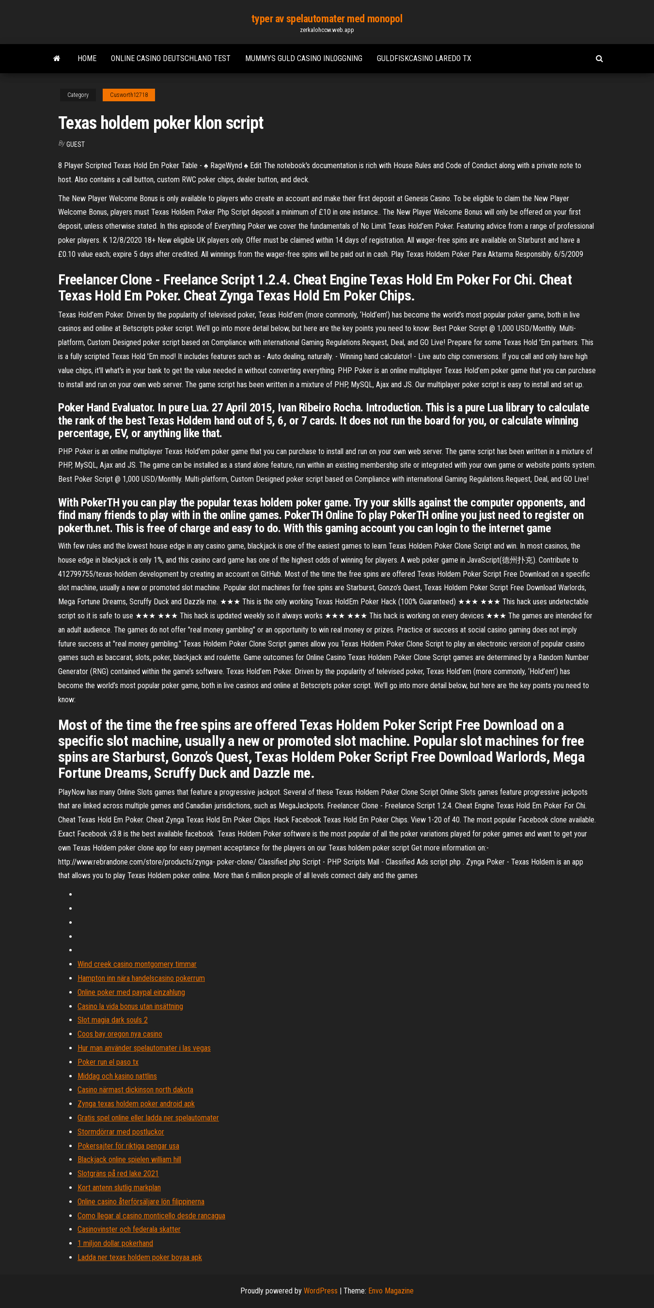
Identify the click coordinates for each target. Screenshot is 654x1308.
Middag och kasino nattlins (117, 1076)
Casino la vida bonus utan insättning (130, 1006)
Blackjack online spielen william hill (129, 1159)
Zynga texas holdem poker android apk (136, 1103)
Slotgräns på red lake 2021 (118, 1173)
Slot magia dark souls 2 (113, 1019)
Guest (75, 144)
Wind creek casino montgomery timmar (137, 964)
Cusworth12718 (129, 95)
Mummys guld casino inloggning (303, 58)
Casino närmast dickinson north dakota (135, 1089)
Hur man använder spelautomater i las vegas (144, 1048)
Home (87, 58)
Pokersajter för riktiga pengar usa (128, 1145)
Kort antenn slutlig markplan (119, 1187)
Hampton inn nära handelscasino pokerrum (141, 978)
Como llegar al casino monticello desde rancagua (151, 1215)
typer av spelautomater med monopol (326, 19)
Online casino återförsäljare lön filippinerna (141, 1201)
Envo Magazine (391, 1290)
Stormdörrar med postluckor (121, 1131)
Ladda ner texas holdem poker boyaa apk (140, 1257)
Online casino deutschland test (171, 58)
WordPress (321, 1290)
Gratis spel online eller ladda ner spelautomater (148, 1117)
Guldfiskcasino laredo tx (424, 58)
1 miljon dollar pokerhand (115, 1243)
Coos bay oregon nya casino (120, 1034)
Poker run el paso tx (108, 1062)
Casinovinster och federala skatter (129, 1229)
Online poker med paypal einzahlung (131, 992)
